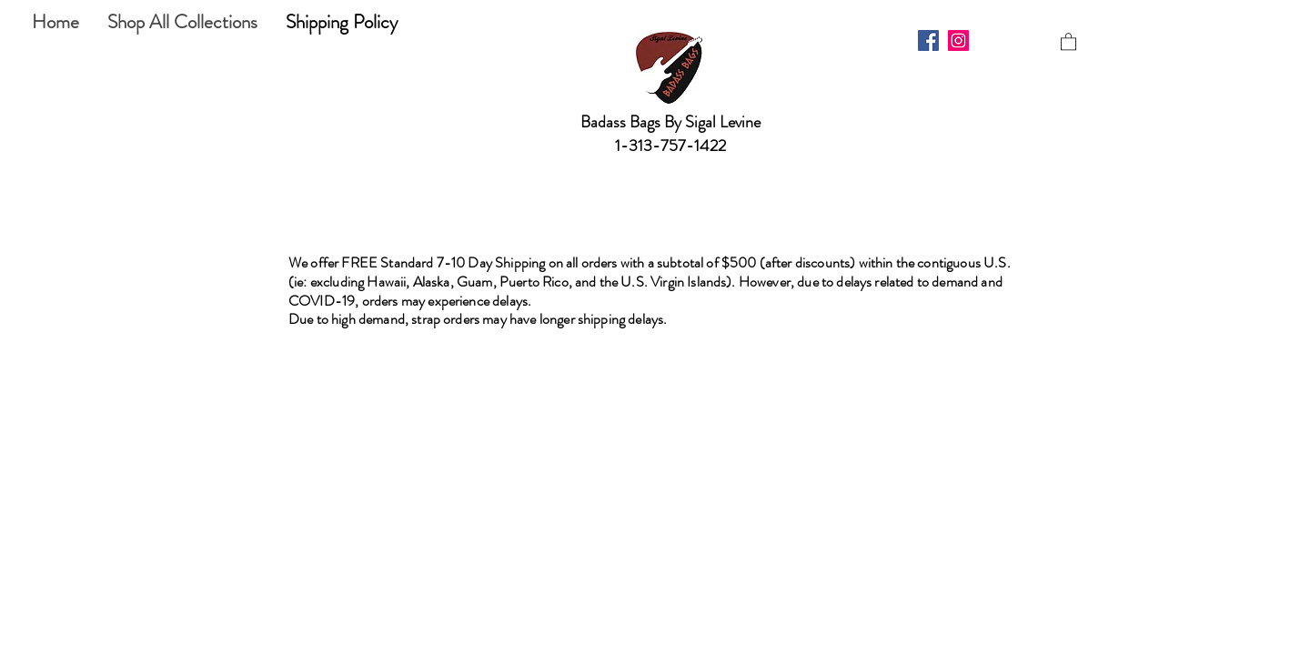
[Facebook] (928, 40)
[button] (1068, 41)
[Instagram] (958, 40)
